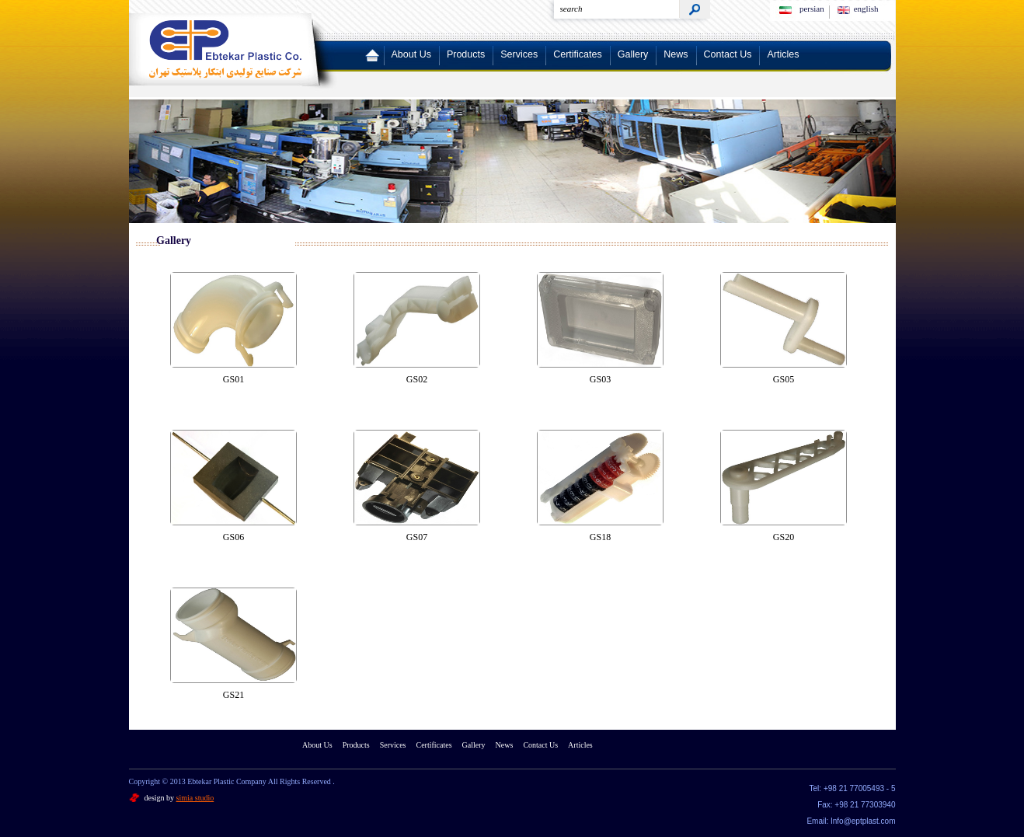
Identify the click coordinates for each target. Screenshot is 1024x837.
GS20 (783, 537)
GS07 (416, 537)
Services (519, 54)
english (866, 8)
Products (466, 54)
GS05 (783, 379)
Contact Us (728, 54)
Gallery (633, 54)
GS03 (600, 379)
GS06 (233, 537)
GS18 (600, 537)
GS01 (233, 379)
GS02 (416, 379)
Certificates (577, 54)
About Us (411, 54)
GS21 (233, 694)
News (676, 54)
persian (811, 8)
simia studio (195, 797)
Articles (783, 54)
